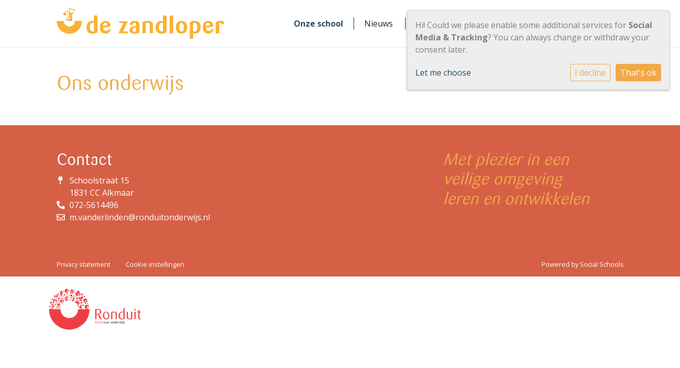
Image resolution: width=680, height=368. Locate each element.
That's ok (638, 72)
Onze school (318, 23)
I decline (590, 72)
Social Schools (602, 264)
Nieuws (378, 23)
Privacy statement (83, 264)
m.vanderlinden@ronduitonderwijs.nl (139, 217)
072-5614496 (94, 205)
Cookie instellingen (155, 264)
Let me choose (443, 72)
